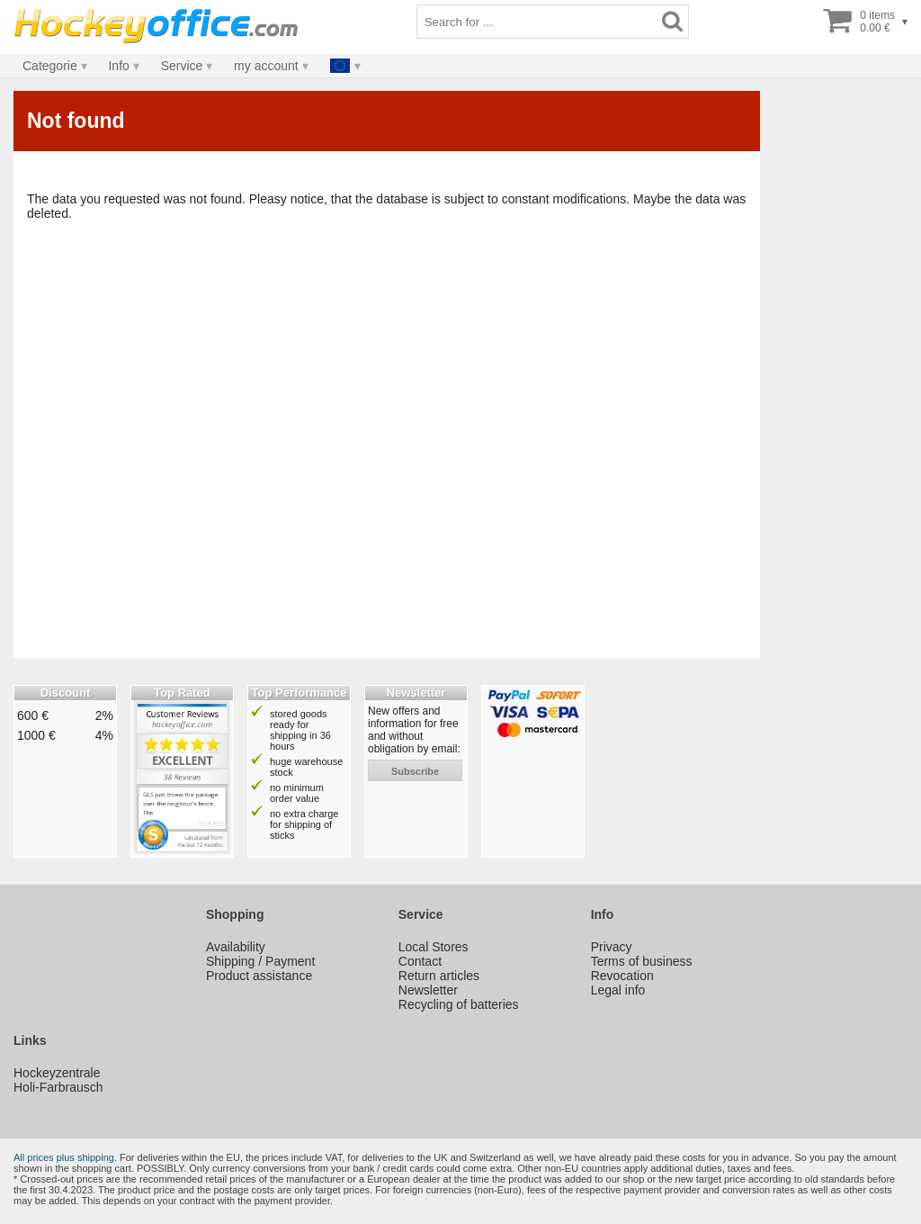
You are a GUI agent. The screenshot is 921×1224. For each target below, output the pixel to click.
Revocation (622, 975)
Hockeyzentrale (57, 1073)
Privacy (611, 947)
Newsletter (428, 990)
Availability (235, 947)
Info (118, 65)
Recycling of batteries (458, 1004)
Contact (420, 961)
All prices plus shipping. (65, 1157)
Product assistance (259, 975)
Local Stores (433, 947)
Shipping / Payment (260, 961)
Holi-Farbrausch (58, 1087)
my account (266, 65)
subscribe (415, 771)
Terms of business (642, 961)
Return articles (438, 975)
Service (182, 65)
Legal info (618, 990)
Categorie (49, 65)
